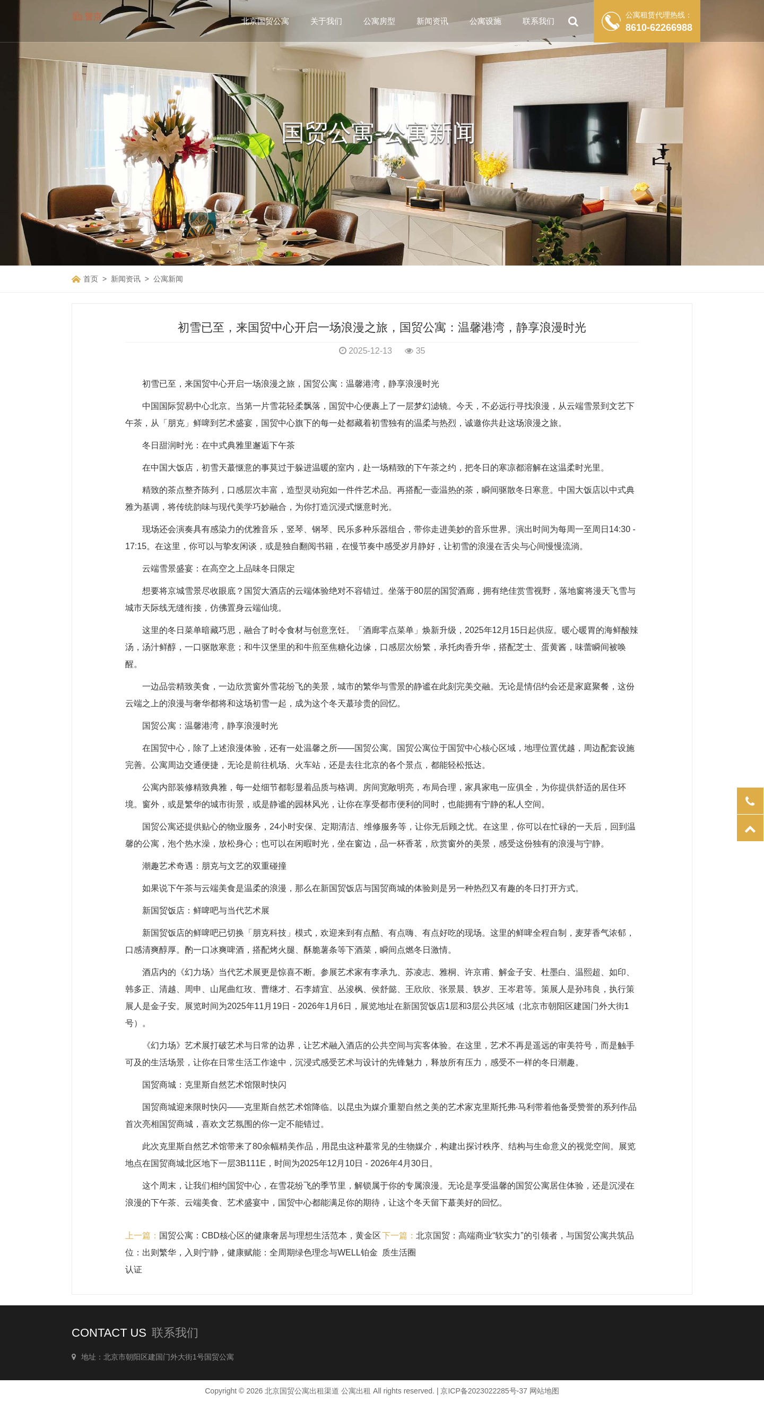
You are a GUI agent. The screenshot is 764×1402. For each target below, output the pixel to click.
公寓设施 (485, 20)
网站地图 (544, 1391)
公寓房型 (379, 20)
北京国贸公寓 (265, 20)
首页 (90, 279)
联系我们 (538, 20)
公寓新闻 (168, 279)
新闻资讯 (432, 20)
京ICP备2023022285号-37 (483, 1391)
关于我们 (326, 20)
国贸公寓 (159, 725)
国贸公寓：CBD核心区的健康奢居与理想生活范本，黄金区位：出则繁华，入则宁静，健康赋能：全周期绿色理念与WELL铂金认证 (253, 1252)
